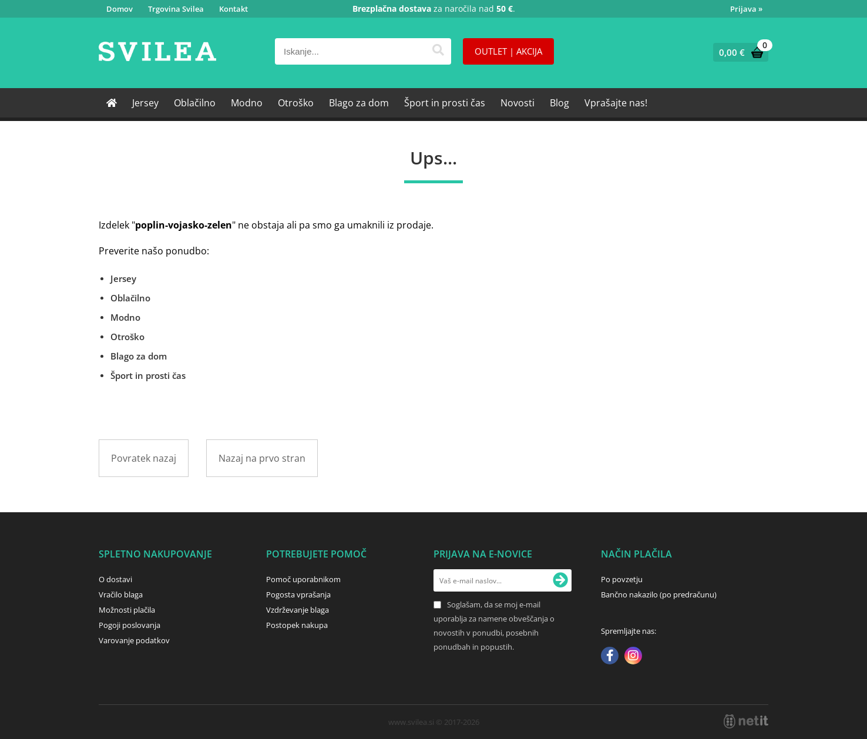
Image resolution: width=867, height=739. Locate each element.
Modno (247, 102)
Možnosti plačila (127, 609)
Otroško (296, 102)
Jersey (145, 102)
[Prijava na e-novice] (560, 580)
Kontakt (233, 9)
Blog (559, 102)
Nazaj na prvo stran (262, 458)
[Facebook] (610, 656)
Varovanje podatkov (134, 640)
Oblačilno (195, 102)
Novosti (517, 102)
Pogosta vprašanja (298, 594)
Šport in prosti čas (444, 102)
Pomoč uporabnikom (303, 579)
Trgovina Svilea (176, 9)
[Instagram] (633, 656)
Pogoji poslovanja (129, 625)
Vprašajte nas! (615, 102)
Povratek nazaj (143, 458)
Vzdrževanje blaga (297, 609)
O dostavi (115, 579)
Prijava (746, 9)
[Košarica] (738, 52)
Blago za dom (359, 102)
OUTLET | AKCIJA (508, 51)
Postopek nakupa (297, 625)
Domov (119, 9)
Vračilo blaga (121, 594)
